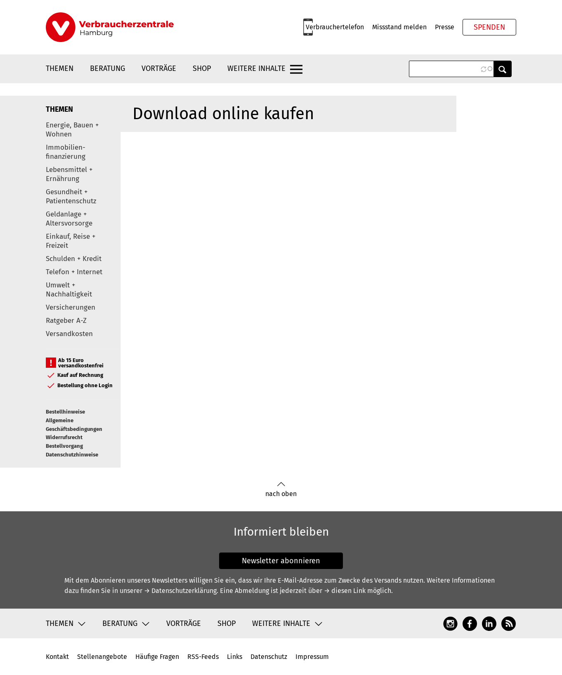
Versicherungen (70, 307)
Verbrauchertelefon (335, 27)
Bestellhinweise (65, 412)
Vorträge (159, 68)
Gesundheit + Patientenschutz (71, 196)
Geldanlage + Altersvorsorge (69, 219)
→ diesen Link (345, 591)
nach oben (281, 490)
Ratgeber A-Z (66, 320)
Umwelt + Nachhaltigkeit (69, 290)
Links (234, 657)
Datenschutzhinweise (72, 455)
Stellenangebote (102, 657)
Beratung (107, 68)
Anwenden (503, 69)
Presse (444, 27)
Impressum (312, 657)
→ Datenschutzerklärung (180, 591)
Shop (202, 68)
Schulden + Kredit (74, 258)
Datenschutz (268, 657)
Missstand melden (399, 27)
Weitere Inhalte (256, 68)
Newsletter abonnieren (281, 560)
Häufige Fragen (157, 657)
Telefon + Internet (74, 272)
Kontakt (57, 657)
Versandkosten (69, 333)
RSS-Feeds (203, 657)
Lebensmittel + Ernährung (69, 174)
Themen (59, 68)
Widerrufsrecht (64, 437)
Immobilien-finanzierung (65, 152)
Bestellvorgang (64, 446)
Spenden (489, 27)
